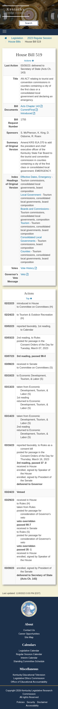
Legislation (17, 38)
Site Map (29, 637)
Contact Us (29, 630)
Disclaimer (42, 702)
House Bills (14, 41)
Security (31, 702)
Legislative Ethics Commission (29, 678)
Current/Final (29, 109)
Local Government (31, 194)
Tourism (25, 223)
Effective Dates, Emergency (36, 177)
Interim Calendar (29, 657)
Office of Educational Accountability (29, 681)
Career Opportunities (29, 633)
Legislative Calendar (29, 650)
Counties (25, 251)
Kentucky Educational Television (29, 674)
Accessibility (32, 705)
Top (29, 298)
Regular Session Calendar (29, 654)
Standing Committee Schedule (29, 661)
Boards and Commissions (35, 209)
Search (28, 23)
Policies (21, 702)
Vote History (29, 268)
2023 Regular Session (39, 38)
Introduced (28, 113)
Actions (29, 60)
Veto (24, 274)
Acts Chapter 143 (32, 106)
